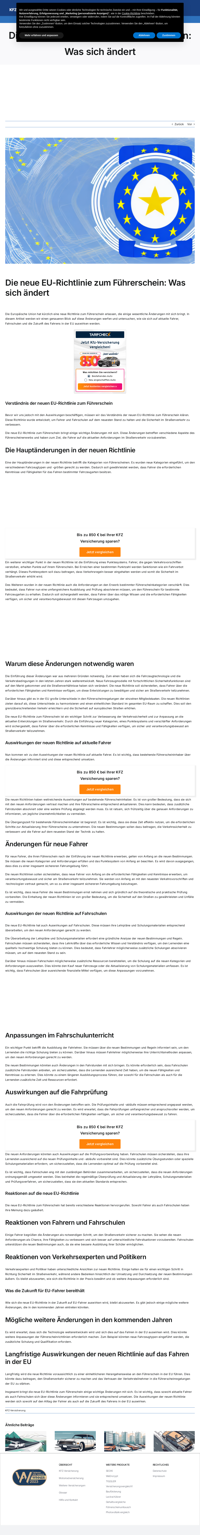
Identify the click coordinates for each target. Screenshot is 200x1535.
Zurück (179, 124)
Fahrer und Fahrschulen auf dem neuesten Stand (89, 420)
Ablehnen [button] (144, 35)
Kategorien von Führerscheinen (108, 462)
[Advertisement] (100, 90)
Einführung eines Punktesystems (105, 562)
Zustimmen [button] (168, 35)
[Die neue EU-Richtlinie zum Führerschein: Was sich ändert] (100, 201)
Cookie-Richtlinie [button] (131, 13)
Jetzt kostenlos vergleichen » (100, 386)
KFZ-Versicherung (15, 1410)
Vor (189, 124)
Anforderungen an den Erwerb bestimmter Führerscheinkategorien (122, 585)
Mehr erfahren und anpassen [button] (41, 35)
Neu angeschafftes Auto (102, 380)
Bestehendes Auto (102, 376)
